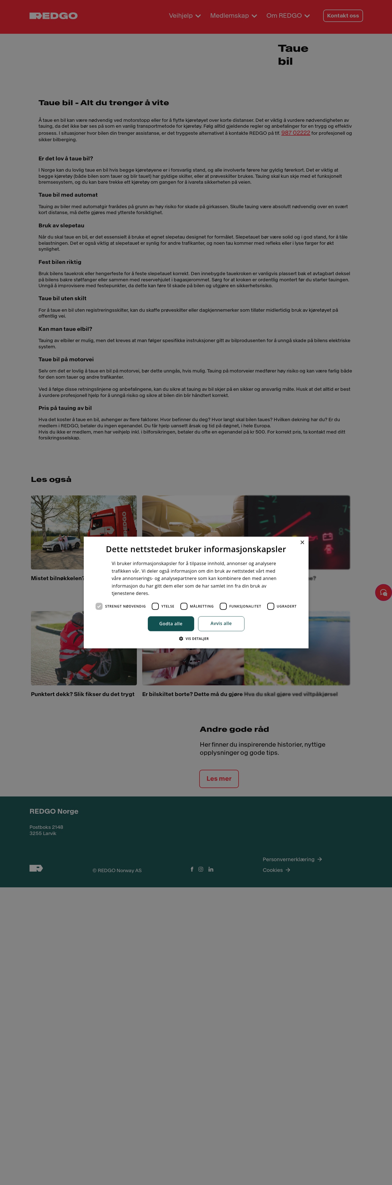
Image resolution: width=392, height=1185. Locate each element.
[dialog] (196, 592)
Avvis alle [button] (221, 624)
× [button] (302, 541)
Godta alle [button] (171, 624)
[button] (196, 640)
